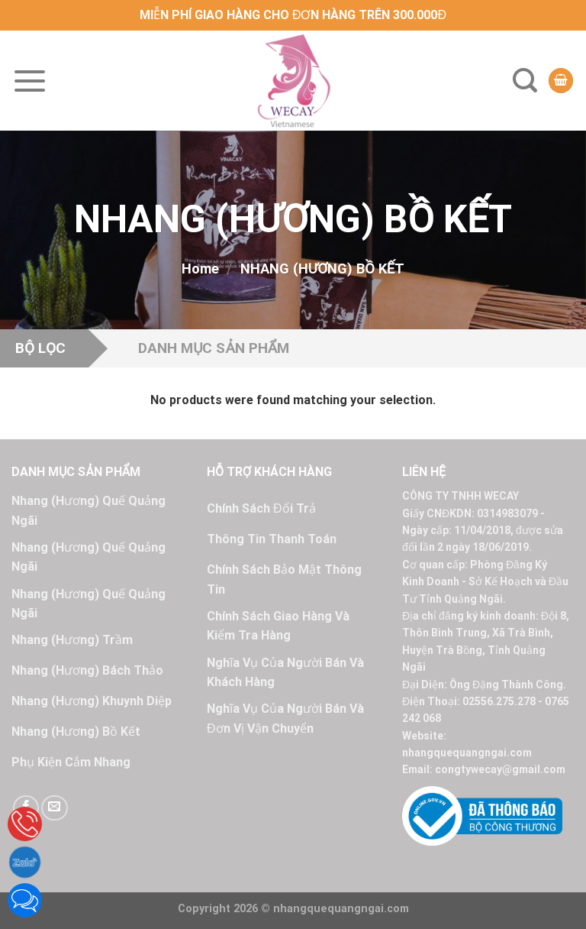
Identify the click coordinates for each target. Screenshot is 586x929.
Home (200, 269)
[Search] (525, 80)
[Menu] (29, 81)
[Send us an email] (54, 808)
